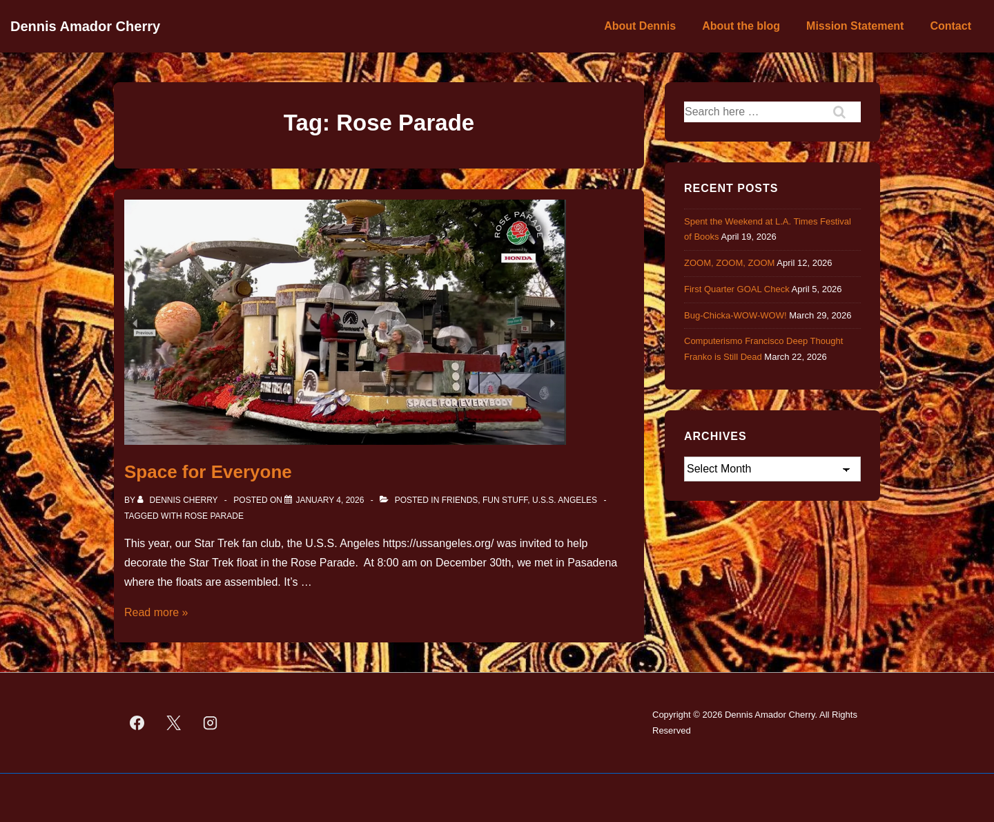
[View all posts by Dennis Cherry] (178, 500)
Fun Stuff (505, 500)
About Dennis (640, 26)
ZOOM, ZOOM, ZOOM (729, 263)
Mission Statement (855, 26)
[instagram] (210, 723)
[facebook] (137, 723)
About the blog (741, 26)
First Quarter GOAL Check (737, 289)
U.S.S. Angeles (564, 500)
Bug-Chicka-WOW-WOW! (735, 315)
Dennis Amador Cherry (85, 26)
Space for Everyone (208, 471)
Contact (950, 26)
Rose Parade (214, 516)
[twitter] (174, 723)
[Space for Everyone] (329, 500)
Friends (460, 500)
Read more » (156, 612)
